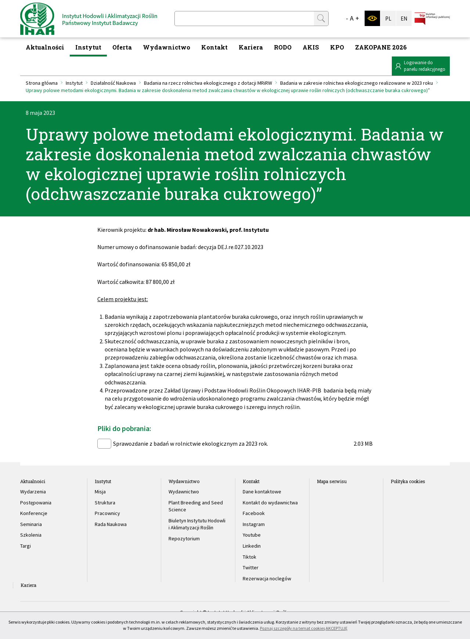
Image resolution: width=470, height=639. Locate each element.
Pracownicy (107, 513)
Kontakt (214, 47)
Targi (25, 546)
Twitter (250, 567)
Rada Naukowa (111, 524)
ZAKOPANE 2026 (381, 47)
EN (404, 18)
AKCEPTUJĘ (336, 628)
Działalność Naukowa (113, 83)
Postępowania (35, 502)
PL (388, 18)
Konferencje (33, 513)
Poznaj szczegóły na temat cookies (292, 628)
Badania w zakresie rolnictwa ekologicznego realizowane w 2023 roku (356, 83)
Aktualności (45, 47)
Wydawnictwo (166, 47)
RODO (283, 47)
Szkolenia (30, 535)
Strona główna (42, 83)
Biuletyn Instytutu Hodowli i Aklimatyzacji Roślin (197, 524)
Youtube (252, 535)
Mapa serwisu (332, 481)
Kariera (251, 47)
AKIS (311, 47)
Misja (100, 491)
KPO (337, 47)
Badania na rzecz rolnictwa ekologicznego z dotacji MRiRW (208, 83)
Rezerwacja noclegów (267, 578)
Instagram (254, 524)
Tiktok (249, 557)
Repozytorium (184, 538)
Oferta (122, 47)
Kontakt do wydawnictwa (270, 502)
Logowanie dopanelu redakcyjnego (424, 65)
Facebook (254, 513)
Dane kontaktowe (262, 491)
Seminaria (31, 524)
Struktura (105, 502)
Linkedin (252, 546)
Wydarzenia (33, 491)
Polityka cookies (408, 481)
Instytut (88, 47)
